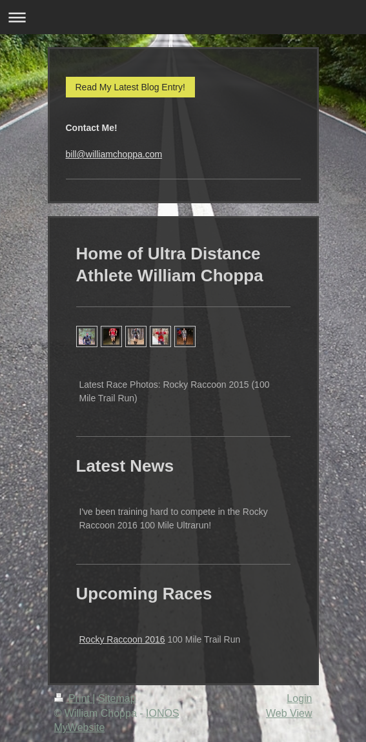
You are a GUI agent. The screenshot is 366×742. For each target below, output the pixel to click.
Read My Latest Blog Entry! (130, 87)
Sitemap (117, 698)
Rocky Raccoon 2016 (122, 639)
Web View (289, 713)
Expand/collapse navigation (183, 17)
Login (299, 698)
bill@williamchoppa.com (114, 154)
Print (73, 698)
